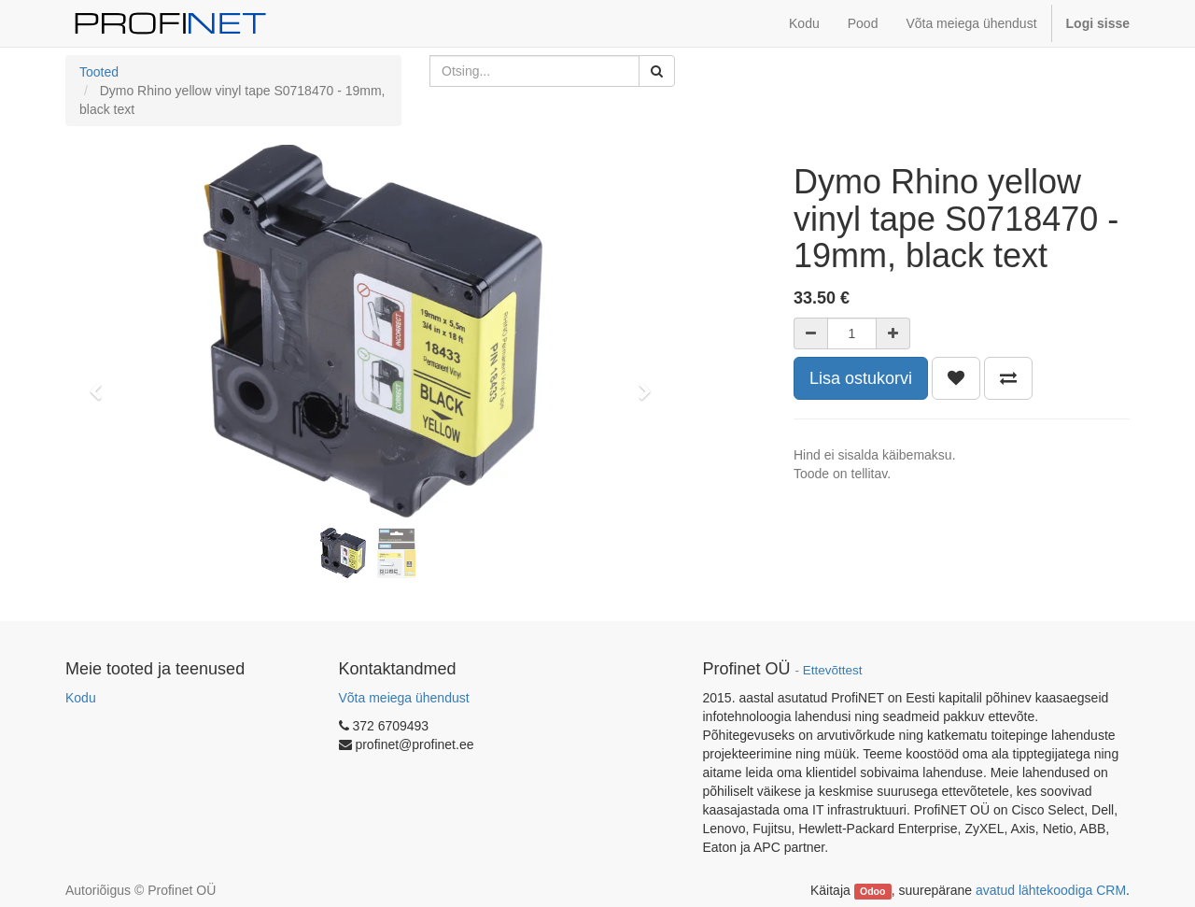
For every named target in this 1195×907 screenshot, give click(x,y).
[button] (102, 383)
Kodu (80, 697)
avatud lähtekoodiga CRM (1051, 890)
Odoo (872, 891)
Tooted (99, 71)
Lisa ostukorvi (860, 378)
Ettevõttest (833, 670)
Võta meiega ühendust (404, 697)
